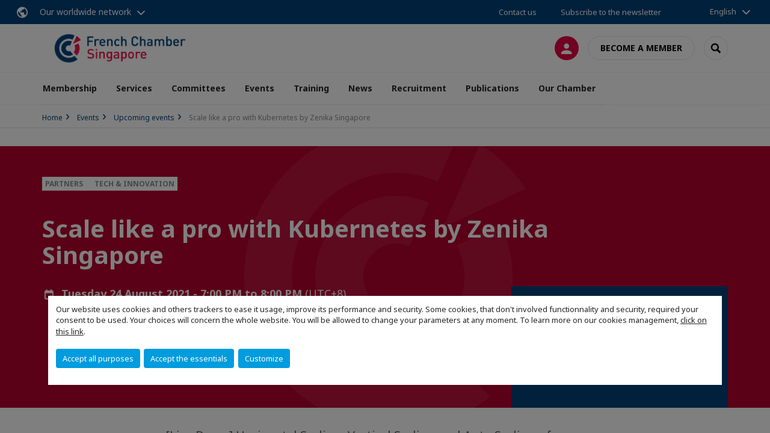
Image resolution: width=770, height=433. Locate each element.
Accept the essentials (188, 358)
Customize (264, 358)
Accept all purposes (98, 358)
